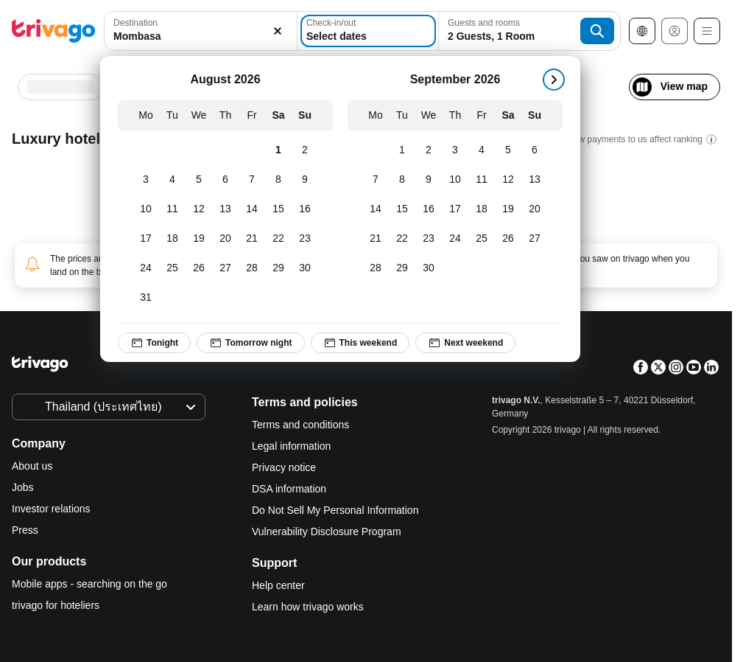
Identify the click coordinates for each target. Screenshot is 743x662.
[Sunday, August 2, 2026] (305, 150)
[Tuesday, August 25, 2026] (172, 268)
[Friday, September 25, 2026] (481, 239)
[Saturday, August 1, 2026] (278, 150)
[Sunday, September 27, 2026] (534, 239)
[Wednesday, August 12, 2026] (199, 209)
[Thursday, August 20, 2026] (225, 239)
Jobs (23, 487)
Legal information (291, 446)
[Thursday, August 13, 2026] (225, 209)
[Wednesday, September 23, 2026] (428, 239)
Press (25, 530)
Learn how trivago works (308, 607)
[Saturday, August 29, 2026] (278, 268)
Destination (135, 23)
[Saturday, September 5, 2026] (508, 150)
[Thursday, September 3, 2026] (455, 150)
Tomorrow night (250, 342)
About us (32, 466)
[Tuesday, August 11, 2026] (172, 209)
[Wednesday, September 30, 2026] (428, 268)
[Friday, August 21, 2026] (252, 239)
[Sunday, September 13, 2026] (534, 180)
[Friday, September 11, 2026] (481, 180)
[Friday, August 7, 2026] (252, 180)
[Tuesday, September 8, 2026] (402, 180)
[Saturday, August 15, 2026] (278, 209)
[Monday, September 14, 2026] (375, 209)
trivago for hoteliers (55, 605)
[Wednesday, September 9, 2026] (428, 180)
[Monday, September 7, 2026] (375, 180)
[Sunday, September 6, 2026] (534, 150)
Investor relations (51, 509)
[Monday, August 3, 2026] (146, 180)
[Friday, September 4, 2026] (481, 150)
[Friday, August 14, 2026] (252, 209)
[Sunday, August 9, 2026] (305, 180)
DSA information (289, 489)
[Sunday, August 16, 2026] (305, 209)
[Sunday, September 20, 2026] (534, 209)
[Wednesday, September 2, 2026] (428, 150)
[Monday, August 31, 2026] (146, 298)
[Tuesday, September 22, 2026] (402, 239)
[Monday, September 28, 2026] (375, 268)
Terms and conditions (300, 425)
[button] (201, 31)
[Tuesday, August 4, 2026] (172, 180)
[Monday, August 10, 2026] (146, 209)
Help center (278, 585)
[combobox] (201, 31)
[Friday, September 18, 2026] (481, 209)
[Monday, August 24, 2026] (146, 268)
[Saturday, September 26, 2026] (508, 239)
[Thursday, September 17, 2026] (455, 209)
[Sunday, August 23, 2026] (305, 239)
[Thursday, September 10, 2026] (455, 180)
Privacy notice (284, 467)
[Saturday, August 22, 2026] (278, 239)
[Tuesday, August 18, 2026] (172, 239)
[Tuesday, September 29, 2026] (402, 268)
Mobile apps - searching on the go (89, 584)
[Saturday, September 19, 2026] (508, 209)
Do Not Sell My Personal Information (336, 510)
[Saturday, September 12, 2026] (508, 180)
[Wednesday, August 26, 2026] (199, 268)
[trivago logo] (54, 31)
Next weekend (465, 342)
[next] (554, 79)
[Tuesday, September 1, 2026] (402, 150)
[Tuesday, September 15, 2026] (402, 209)
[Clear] (277, 31)
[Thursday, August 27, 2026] (225, 268)
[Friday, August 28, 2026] (252, 268)
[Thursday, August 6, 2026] (225, 180)
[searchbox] (200, 36)
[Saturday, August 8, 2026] (278, 180)
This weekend (360, 342)
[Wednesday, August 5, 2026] (199, 180)
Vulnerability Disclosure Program (326, 531)
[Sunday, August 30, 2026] (305, 268)
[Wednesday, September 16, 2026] (428, 209)
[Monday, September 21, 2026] (375, 239)
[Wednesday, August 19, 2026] (199, 239)
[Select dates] (368, 31)
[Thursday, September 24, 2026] (455, 239)
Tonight (154, 342)
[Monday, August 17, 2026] (146, 239)
